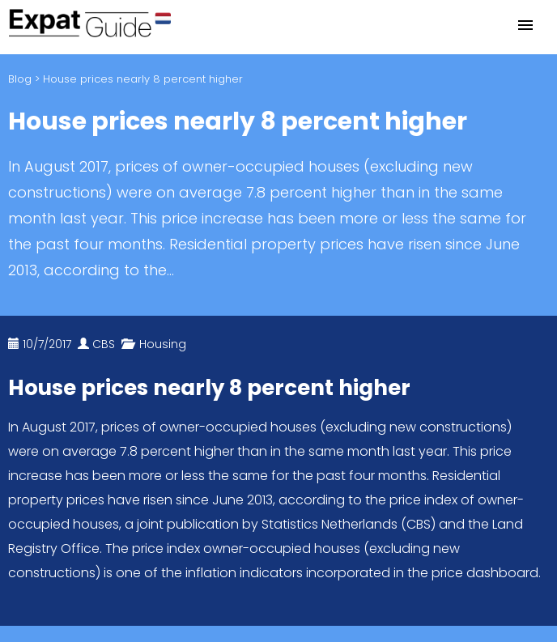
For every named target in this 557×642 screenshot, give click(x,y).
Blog (20, 79)
